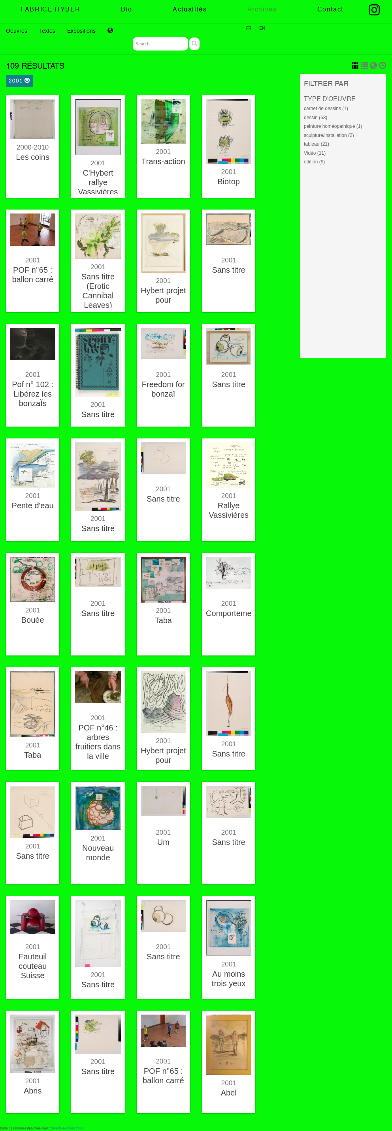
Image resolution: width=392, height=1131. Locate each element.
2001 (19, 81)
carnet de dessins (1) (326, 108)
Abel (229, 1092)
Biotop (228, 181)
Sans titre (228, 270)
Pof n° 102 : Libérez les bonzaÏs (32, 394)
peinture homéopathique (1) (333, 126)
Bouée (32, 620)
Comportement (232, 613)
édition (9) (314, 162)
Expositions (81, 31)
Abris (33, 1090)
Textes (47, 31)
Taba (163, 620)
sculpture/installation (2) (329, 135)
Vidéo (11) (315, 153)
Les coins (32, 157)
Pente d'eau (33, 505)
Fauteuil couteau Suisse (33, 966)
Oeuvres (16, 31)
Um (163, 842)
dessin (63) (315, 117)
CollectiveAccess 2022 (67, 1128)
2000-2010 (33, 147)
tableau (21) (316, 144)
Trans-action (163, 161)
